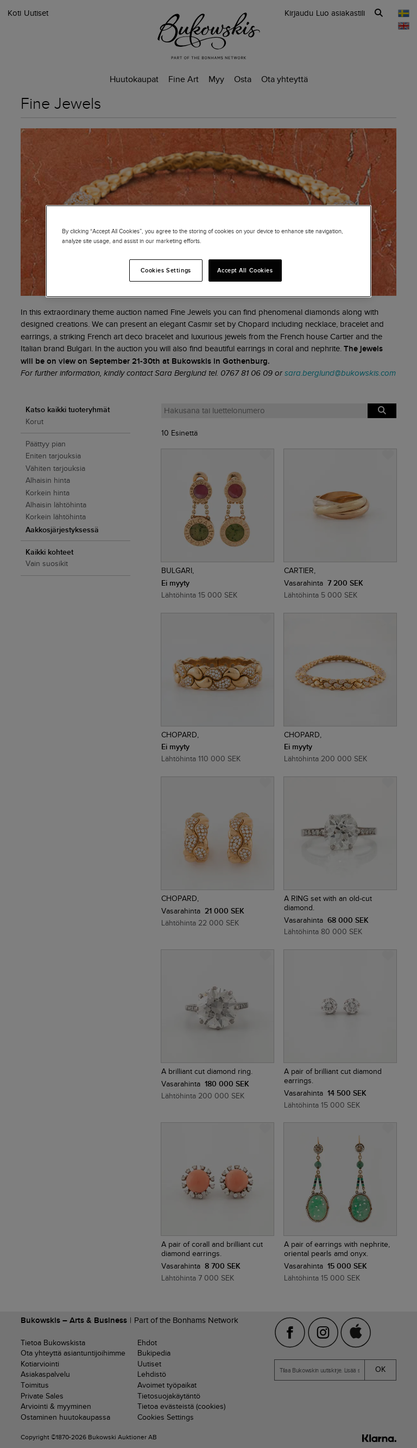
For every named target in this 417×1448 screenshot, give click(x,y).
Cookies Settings (166, 269)
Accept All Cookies (245, 269)
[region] (208, 251)
